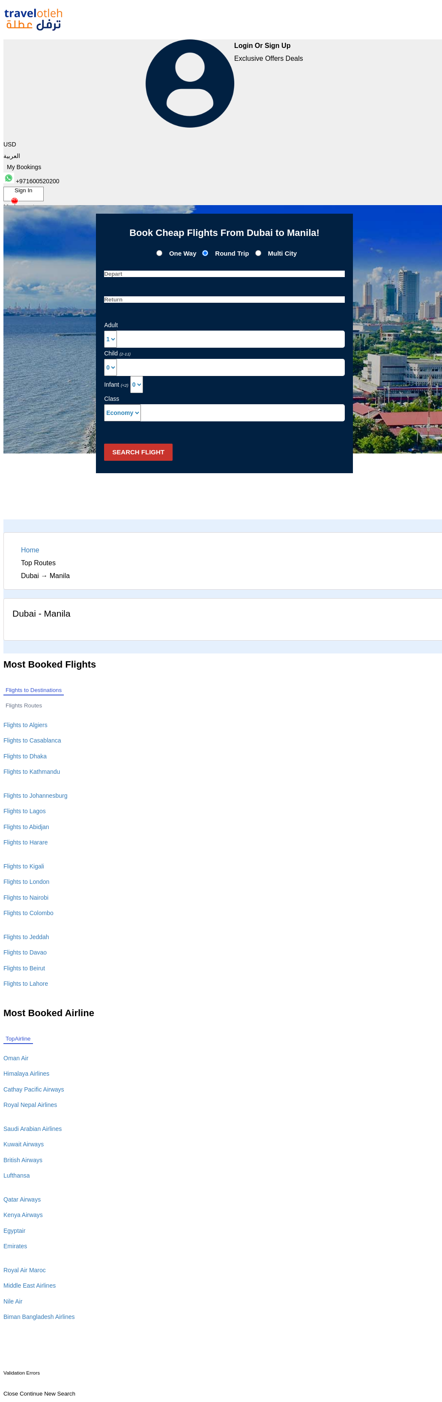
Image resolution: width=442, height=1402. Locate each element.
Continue (31, 1393)
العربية (11, 155)
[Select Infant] (136, 384)
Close (10, 1393)
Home (30, 550)
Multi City (282, 253)
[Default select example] (122, 412)
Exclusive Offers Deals (268, 58)
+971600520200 (31, 181)
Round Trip (233, 253)
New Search (59, 1393)
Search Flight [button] (138, 452)
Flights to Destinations (34, 690)
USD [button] (9, 144)
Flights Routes (24, 705)
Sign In (21, 194)
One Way (183, 253)
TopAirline (18, 1038)
